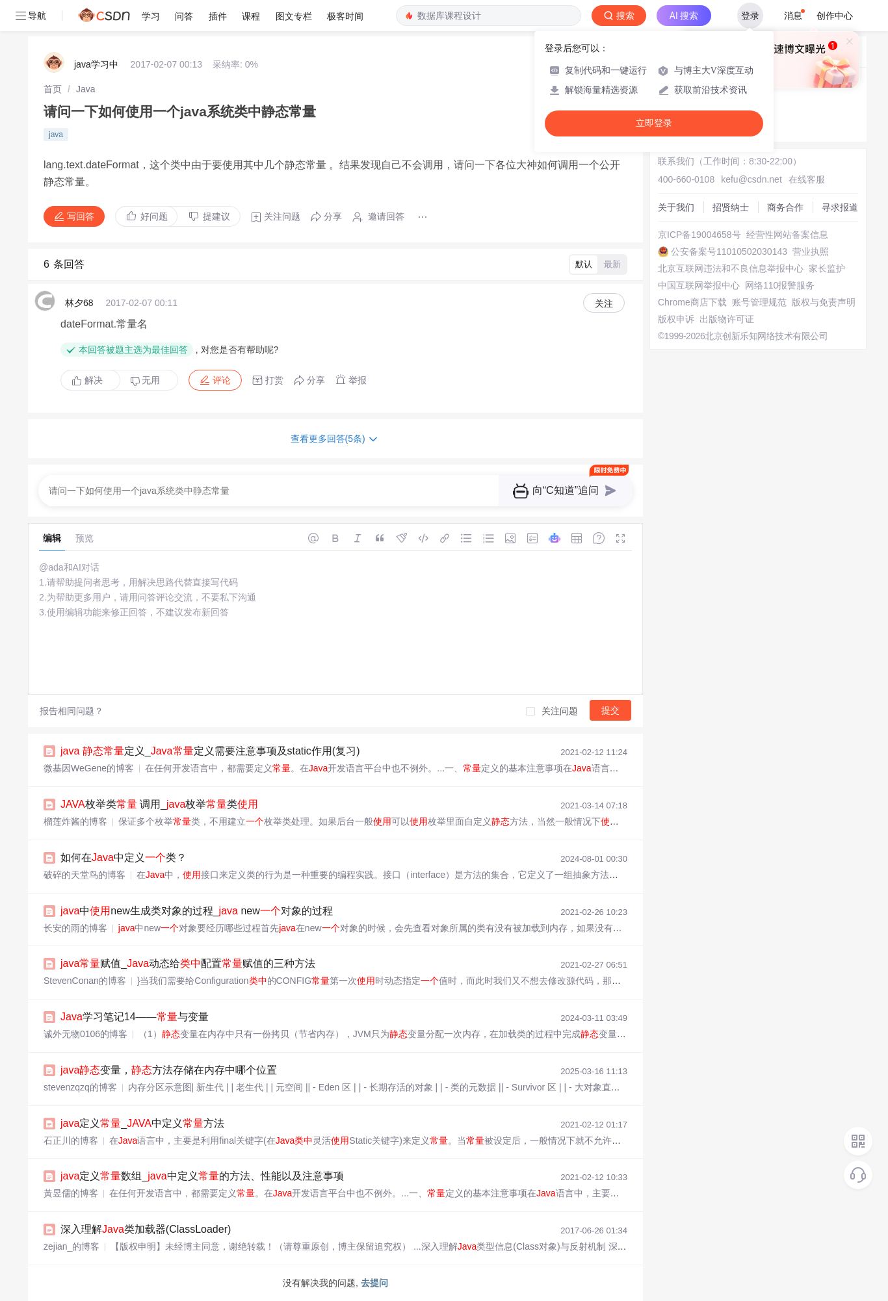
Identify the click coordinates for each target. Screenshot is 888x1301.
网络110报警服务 (780, 285)
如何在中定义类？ (123, 857)
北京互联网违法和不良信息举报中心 (730, 268)
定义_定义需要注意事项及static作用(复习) (210, 750)
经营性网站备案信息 (787, 234)
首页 (53, 89)
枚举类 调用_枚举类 (159, 804)
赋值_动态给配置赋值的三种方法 (187, 963)
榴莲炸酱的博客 (75, 821)
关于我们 (676, 207)
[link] (53, 89)
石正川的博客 (71, 1140)
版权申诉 (676, 319)
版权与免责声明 (823, 302)
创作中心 (834, 15)
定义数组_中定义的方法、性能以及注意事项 (202, 1175)
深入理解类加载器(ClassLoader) (145, 1229)
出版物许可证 (726, 319)
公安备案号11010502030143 (729, 251)
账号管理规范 (759, 302)
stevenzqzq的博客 (80, 1087)
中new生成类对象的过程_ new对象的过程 (196, 910)
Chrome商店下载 (692, 302)
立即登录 (654, 123)
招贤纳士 (730, 207)
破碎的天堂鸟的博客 (84, 874)
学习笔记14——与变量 (134, 1016)
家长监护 (827, 268)
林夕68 (79, 303)
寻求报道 (840, 207)
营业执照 (810, 251)
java (56, 134)
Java (86, 89)
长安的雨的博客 (75, 928)
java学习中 (96, 64)
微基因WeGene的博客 (89, 768)
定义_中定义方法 (142, 1123)
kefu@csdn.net (751, 179)
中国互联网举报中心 (699, 285)
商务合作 (785, 207)
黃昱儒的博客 (71, 1193)
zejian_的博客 (71, 1246)
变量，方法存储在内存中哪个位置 (168, 1070)
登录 (750, 15)
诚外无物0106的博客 (85, 1034)
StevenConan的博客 (85, 980)
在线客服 (807, 179)
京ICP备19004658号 (699, 234)
